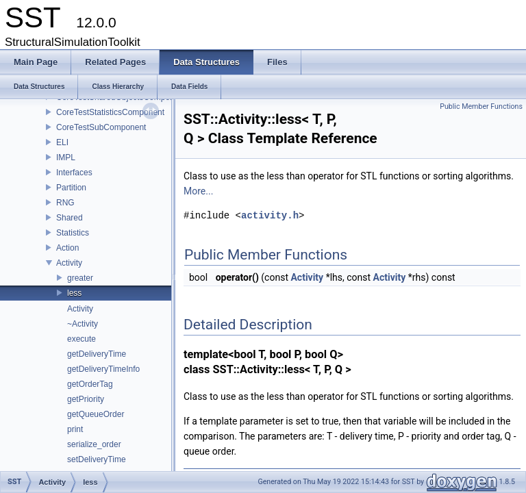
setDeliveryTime (96, 459)
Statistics (72, 233)
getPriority (85, 399)
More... (198, 191)
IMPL (65, 157)
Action (67, 248)
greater (80, 278)
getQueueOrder (95, 414)
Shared (69, 218)
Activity (69, 263)
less (74, 293)
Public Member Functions (481, 106)
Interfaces (74, 172)
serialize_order (94, 444)
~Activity (82, 324)
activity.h (270, 215)
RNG (65, 202)
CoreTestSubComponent (101, 127)
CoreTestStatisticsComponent (110, 112)
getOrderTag (90, 384)
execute (81, 339)
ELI (62, 142)
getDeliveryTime (96, 354)
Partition (71, 187)
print (75, 429)
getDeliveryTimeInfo (103, 369)
